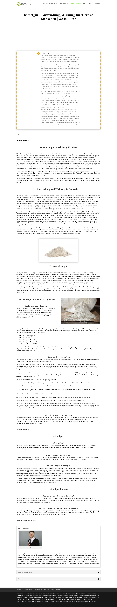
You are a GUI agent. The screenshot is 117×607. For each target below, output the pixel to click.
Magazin (98, 4)
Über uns (46, 589)
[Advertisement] (58, 37)
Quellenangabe (38, 589)
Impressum (19, 589)
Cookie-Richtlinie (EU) (56, 589)
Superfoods (62, 4)
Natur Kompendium (49, 4)
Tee (90, 4)
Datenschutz (28, 589)
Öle (84, 4)
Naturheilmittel (75, 4)
